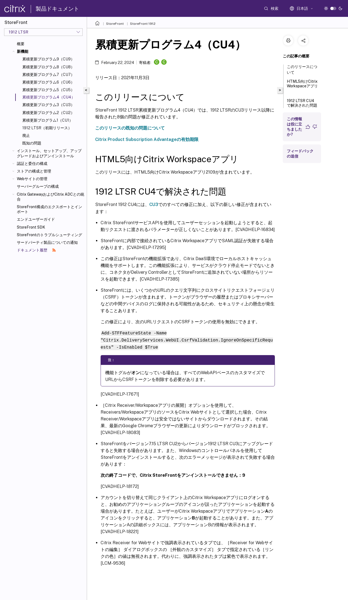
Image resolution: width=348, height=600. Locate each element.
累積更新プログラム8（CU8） (48, 67)
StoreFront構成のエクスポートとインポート (49, 209)
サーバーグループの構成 (38, 186)
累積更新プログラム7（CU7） (48, 74)
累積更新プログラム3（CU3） (48, 105)
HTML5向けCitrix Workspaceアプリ (302, 86)
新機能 (22, 51)
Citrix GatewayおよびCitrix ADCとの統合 (50, 196)
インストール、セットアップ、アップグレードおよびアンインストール (49, 153)
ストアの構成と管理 (34, 171)
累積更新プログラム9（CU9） (48, 59)
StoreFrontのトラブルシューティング (49, 235)
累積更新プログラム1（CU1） (47, 120)
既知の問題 (31, 143)
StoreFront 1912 (143, 24)
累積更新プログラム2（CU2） (48, 112)
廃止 (26, 135)
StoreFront (115, 24)
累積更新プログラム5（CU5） (48, 90)
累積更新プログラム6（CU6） (48, 82)
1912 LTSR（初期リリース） (47, 128)
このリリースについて (302, 69)
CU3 (153, 204)
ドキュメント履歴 (36, 250)
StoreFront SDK (31, 227)
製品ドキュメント (57, 8)
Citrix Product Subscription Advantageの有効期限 (146, 139)
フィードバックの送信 (300, 153)
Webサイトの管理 (32, 179)
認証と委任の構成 (32, 163)
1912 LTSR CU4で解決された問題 (302, 105)
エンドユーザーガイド (36, 219)
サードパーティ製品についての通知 (47, 242)
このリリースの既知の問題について (130, 128)
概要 (20, 44)
